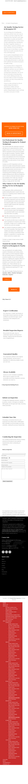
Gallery (3, 567)
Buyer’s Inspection (11, 609)
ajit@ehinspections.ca (22, 0)
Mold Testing (9, 621)
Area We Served (7, 623)
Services (3, 565)
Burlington (19, 273)
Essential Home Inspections (15, 600)
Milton (9, 273)
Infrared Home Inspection (13, 618)
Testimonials (4, 573)
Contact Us (4, 576)
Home (3, 561)
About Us (4, 563)
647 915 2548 (10, 0)
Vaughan (10, 274)
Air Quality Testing (11, 620)
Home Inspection (13, 626)
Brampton (8, 702)
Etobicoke (5, 274)
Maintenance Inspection (13, 617)
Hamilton (5, 273)
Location (3, 569)
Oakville (14, 273)
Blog (3, 571)
